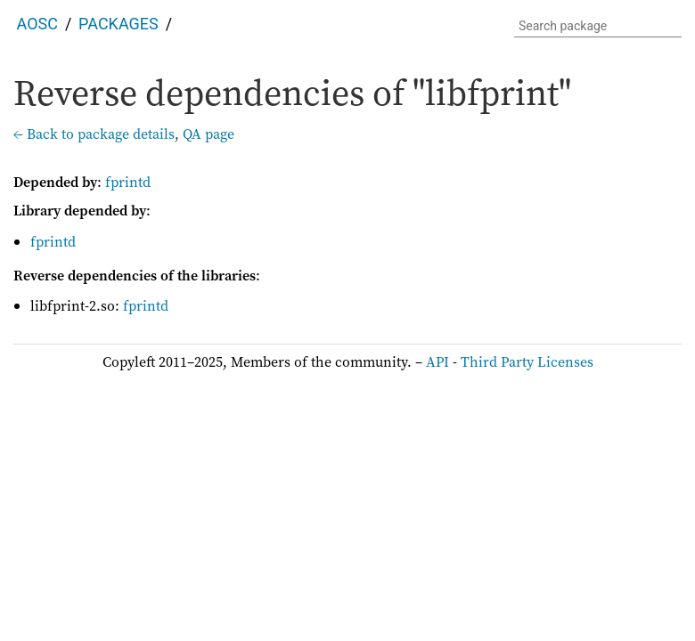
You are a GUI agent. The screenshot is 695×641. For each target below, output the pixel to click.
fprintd (128, 181)
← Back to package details (94, 133)
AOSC (37, 23)
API (437, 361)
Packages (118, 23)
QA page (208, 133)
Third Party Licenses (527, 361)
